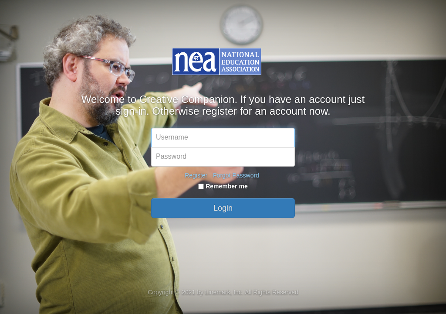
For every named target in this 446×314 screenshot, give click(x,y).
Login (223, 208)
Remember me (222, 186)
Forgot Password (236, 175)
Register (196, 175)
